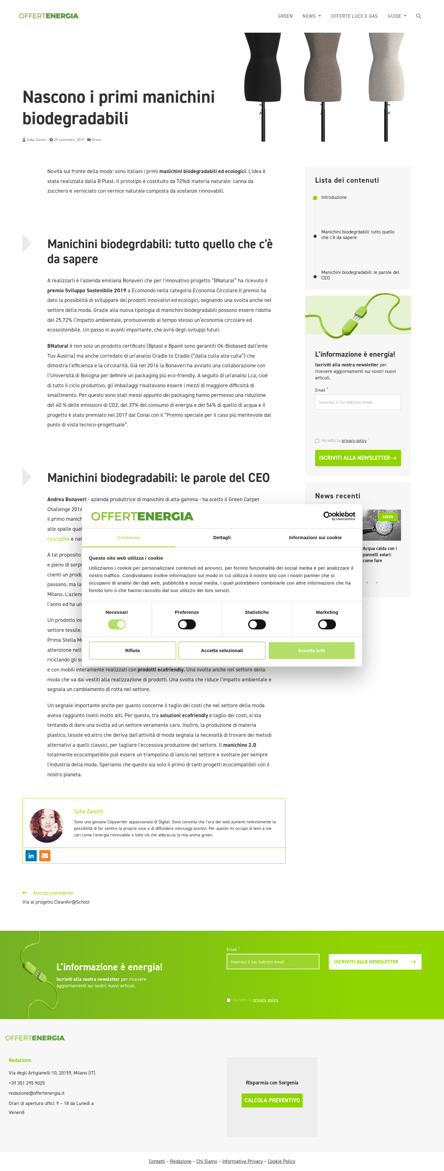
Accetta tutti (311, 650)
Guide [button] (395, 16)
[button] (418, 16)
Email (321, 390)
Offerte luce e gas (354, 16)
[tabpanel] (382, 538)
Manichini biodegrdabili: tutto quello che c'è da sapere (357, 234)
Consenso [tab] (128, 537)
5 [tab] (377, 583)
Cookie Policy (281, 1161)
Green (285, 16)
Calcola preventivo (272, 1100)
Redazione (20, 1060)
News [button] (310, 16)
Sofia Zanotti (36, 139)
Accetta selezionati (222, 650)
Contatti (157, 1161)
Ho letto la (345, 440)
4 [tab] (367, 583)
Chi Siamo (206, 1161)
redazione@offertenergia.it (36, 1093)
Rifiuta (132, 650)
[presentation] (357, 424)
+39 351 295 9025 (27, 1083)
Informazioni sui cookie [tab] (315, 537)
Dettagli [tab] (222, 537)
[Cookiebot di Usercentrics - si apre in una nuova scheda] (328, 516)
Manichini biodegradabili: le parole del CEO (360, 275)
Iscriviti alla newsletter (358, 458)
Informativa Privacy (242, 1161)
